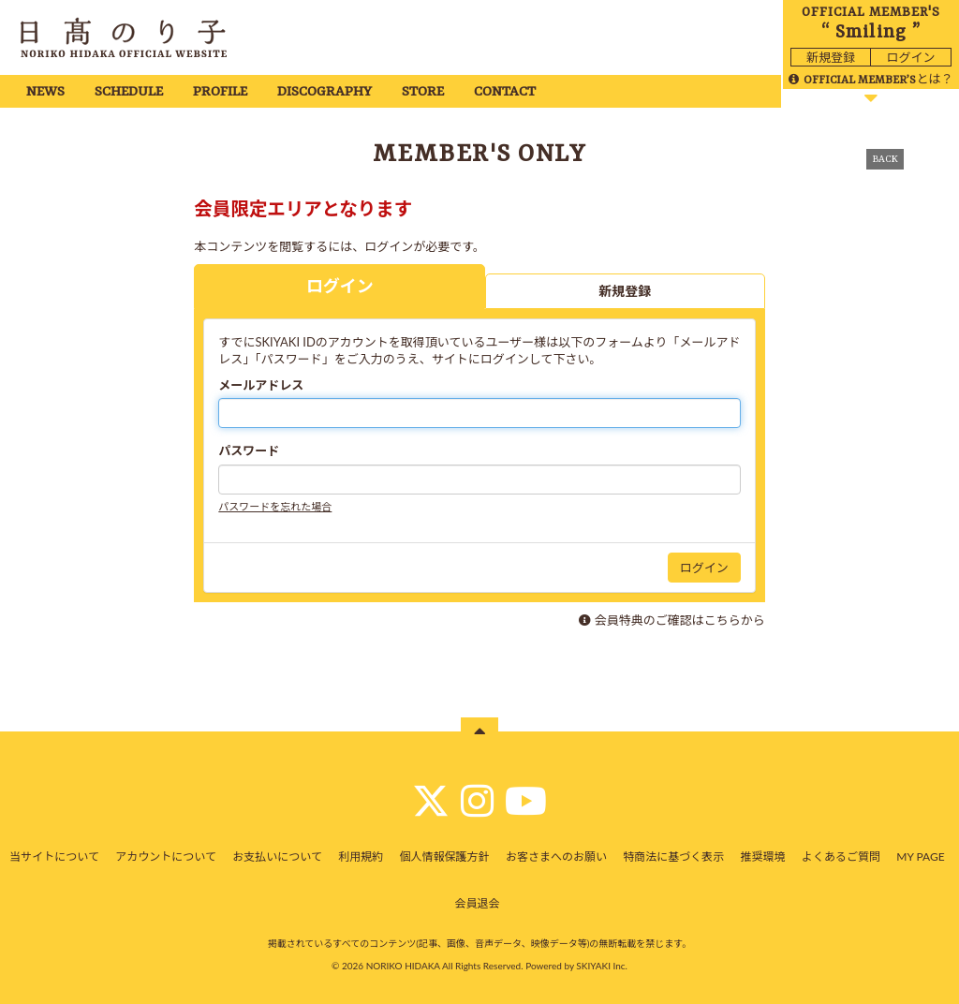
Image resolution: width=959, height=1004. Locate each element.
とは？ (870, 78)
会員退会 (476, 903)
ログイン (910, 57)
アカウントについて (165, 856)
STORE (423, 92)
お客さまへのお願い (556, 856)
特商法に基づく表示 (673, 856)
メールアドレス (260, 384)
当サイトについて (54, 856)
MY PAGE (920, 856)
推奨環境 (763, 856)
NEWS (45, 92)
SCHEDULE (129, 92)
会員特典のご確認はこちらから (680, 620)
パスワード (248, 450)
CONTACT (505, 92)
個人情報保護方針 (445, 856)
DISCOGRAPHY (324, 92)
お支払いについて (277, 856)
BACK (885, 159)
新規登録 (830, 57)
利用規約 (360, 856)
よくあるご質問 (841, 856)
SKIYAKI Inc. (601, 965)
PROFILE (220, 92)
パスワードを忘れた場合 (275, 506)
